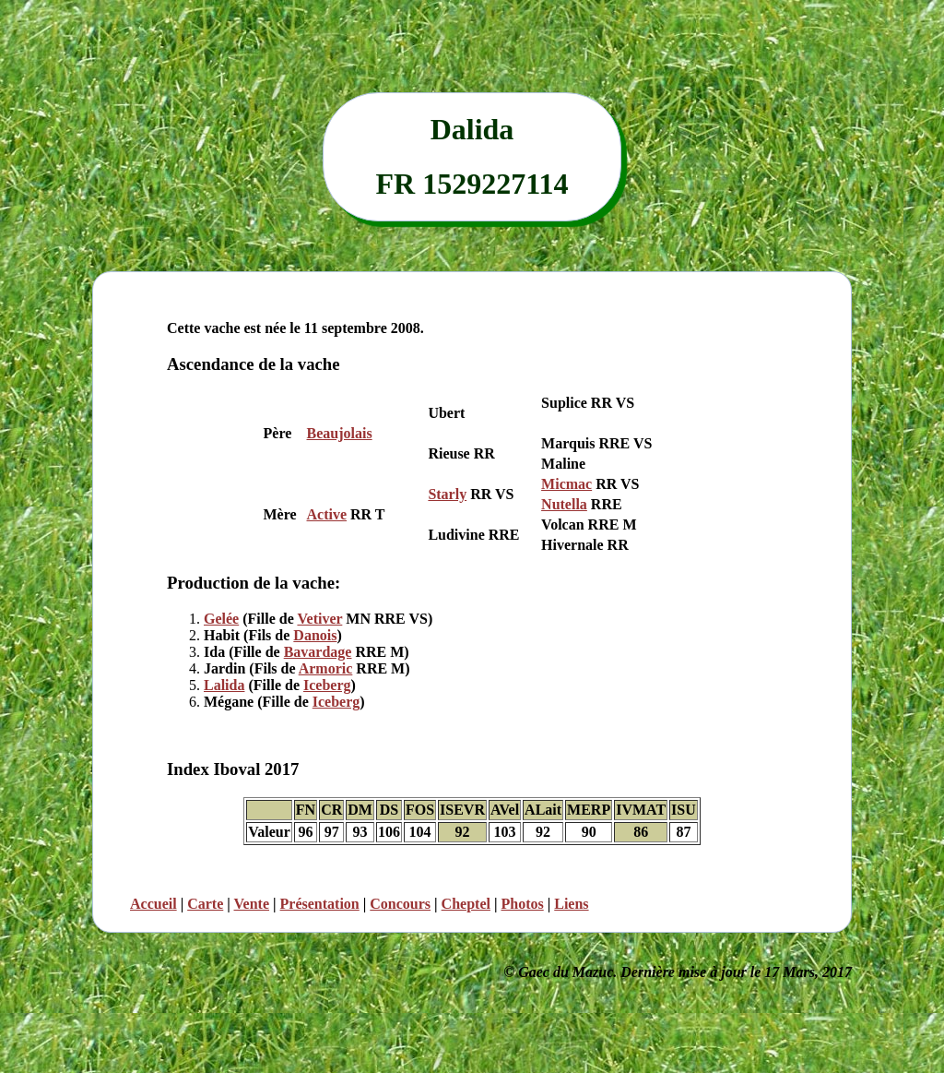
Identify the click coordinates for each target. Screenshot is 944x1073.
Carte (205, 904)
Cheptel (466, 904)
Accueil (153, 904)
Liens (571, 904)
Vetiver (319, 618)
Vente (252, 904)
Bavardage (318, 652)
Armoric (326, 668)
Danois (314, 635)
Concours (400, 904)
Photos (522, 904)
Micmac (566, 484)
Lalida (224, 685)
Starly (447, 494)
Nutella (564, 504)
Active (327, 514)
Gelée (221, 618)
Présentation (320, 904)
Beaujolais (339, 433)
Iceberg (327, 685)
